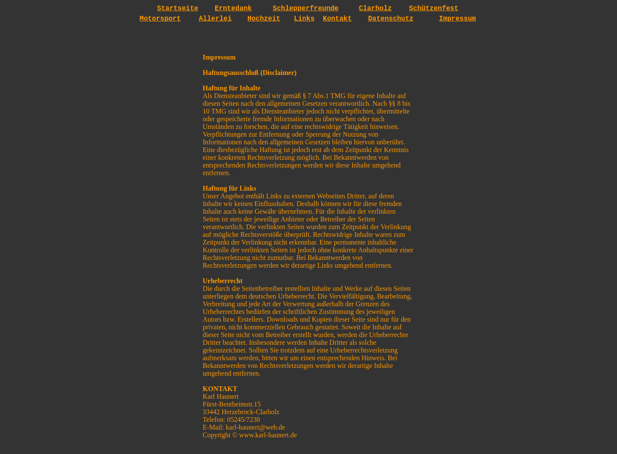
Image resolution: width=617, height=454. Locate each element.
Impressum (457, 19)
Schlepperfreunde (306, 8)
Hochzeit (263, 19)
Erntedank (233, 8)
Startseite (177, 8)
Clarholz (375, 8)
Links (304, 19)
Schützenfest (433, 8)
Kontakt (337, 19)
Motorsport (160, 19)
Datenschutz (390, 19)
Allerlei (215, 19)
